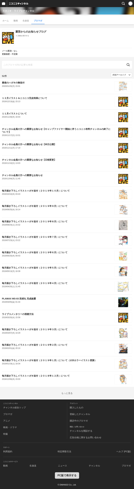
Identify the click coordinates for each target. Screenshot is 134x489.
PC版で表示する (67, 475)
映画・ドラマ (10, 427)
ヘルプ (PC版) (123, 451)
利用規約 (7, 451)
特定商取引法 (64, 451)
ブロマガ (38, 20)
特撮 (5, 434)
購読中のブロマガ (79, 420)
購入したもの (76, 407)
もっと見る (67, 393)
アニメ (6, 420)
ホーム (5, 20)
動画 (16, 20)
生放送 (26, 20)
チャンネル (94, 465)
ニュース (62, 465)
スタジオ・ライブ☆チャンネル (18, 11)
